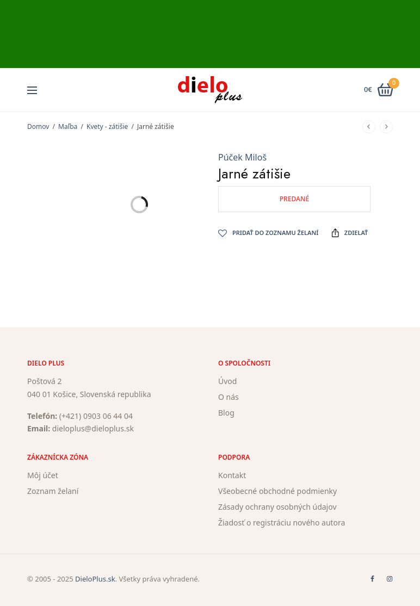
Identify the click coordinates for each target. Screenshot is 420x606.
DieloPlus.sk (95, 579)
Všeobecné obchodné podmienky (277, 491)
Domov (38, 126)
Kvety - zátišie (107, 126)
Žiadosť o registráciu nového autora (281, 522)
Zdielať (350, 232)
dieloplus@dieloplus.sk (93, 428)
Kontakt (232, 475)
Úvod (227, 381)
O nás (228, 397)
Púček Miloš (242, 157)
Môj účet (42, 475)
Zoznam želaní (52, 491)
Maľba (67, 126)
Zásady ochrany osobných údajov (277, 507)
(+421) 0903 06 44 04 (96, 415)
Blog (226, 412)
